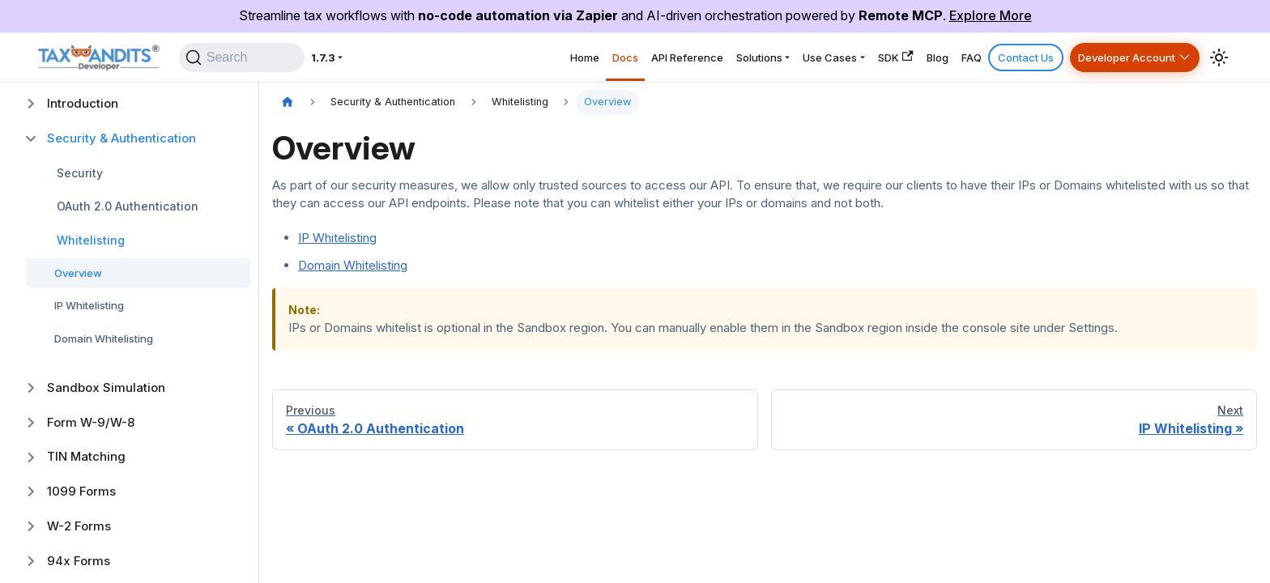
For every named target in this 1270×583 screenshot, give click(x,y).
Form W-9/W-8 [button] (90, 422)
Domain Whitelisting (103, 338)
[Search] (251, 57)
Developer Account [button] (1115, 57)
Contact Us (999, 57)
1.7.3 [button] (347, 57)
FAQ (936, 57)
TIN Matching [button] (86, 456)
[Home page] (287, 102)
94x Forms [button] (78, 560)
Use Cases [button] (759, 57)
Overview (78, 272)
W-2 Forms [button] (79, 526)
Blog (891, 57)
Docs (509, 57)
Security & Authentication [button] (121, 138)
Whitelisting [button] (91, 240)
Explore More (990, 15)
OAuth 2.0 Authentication (127, 206)
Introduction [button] (82, 103)
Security (80, 173)
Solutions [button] (673, 57)
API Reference (584, 57)
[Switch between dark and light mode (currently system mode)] (1219, 57)
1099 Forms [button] (81, 491)
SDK (839, 57)
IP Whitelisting (89, 305)
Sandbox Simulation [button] (106, 387)
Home (458, 57)
